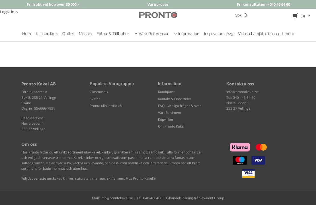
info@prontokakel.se (242, 91)
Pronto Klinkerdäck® (106, 105)
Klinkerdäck (47, 33)
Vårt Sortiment (169, 112)
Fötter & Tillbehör (113, 33)
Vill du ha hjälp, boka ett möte (266, 33)
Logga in (7, 11)
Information (188, 33)
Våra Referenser (154, 33)
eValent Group (212, 198)
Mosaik (85, 33)
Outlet (68, 33)
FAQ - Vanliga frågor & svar (179, 105)
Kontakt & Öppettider (174, 99)
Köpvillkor (165, 119)
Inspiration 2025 (218, 33)
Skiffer (95, 99)
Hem (26, 33)
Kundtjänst (166, 91)
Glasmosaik (99, 91)
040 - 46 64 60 (244, 97)
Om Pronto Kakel (171, 126)
